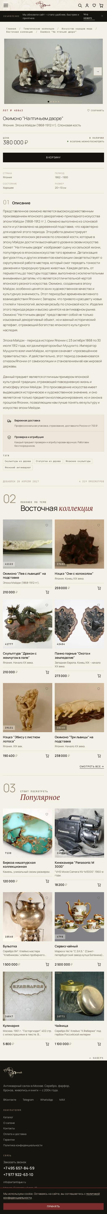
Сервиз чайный (66, 946)
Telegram (28, 1099)
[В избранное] (46, 525)
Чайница (61, 1026)
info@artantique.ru (14, 1182)
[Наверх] (96, 1058)
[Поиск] (80, 5)
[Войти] (87, 5)
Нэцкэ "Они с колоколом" (74, 574)
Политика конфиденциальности (22, 1145)
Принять (53, 1206)
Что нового (88, 16)
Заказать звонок (14, 1162)
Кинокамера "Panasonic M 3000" (74, 865)
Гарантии (9, 1139)
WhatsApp (46, 1099)
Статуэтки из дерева (48, 461)
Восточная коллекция (19, 31)
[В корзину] (47, 592)
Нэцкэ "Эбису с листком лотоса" (21, 739)
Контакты (9, 1128)
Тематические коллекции (38, 28)
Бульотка (10, 946)
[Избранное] (94, 5)
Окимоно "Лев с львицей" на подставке (24, 576)
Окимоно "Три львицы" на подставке (74, 739)
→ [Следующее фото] (97, 71)
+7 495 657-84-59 (18, 1168)
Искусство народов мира (77, 28)
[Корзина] (101, 5)
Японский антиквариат (18, 467)
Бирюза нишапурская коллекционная (19, 865)
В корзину (53, 157)
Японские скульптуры (78, 461)
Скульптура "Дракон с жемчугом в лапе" (20, 655)
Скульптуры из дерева (18, 461)
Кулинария (11, 1026)
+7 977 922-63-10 (18, 1174)
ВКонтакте (9, 1099)
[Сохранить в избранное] (95, 110)
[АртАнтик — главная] (43, 5)
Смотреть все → (92, 766)
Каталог (8, 1117)
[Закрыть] (102, 16)
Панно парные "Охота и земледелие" (72, 655)
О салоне (9, 1123)
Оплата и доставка (14, 1134)
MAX (62, 1099)
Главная (11, 28)
